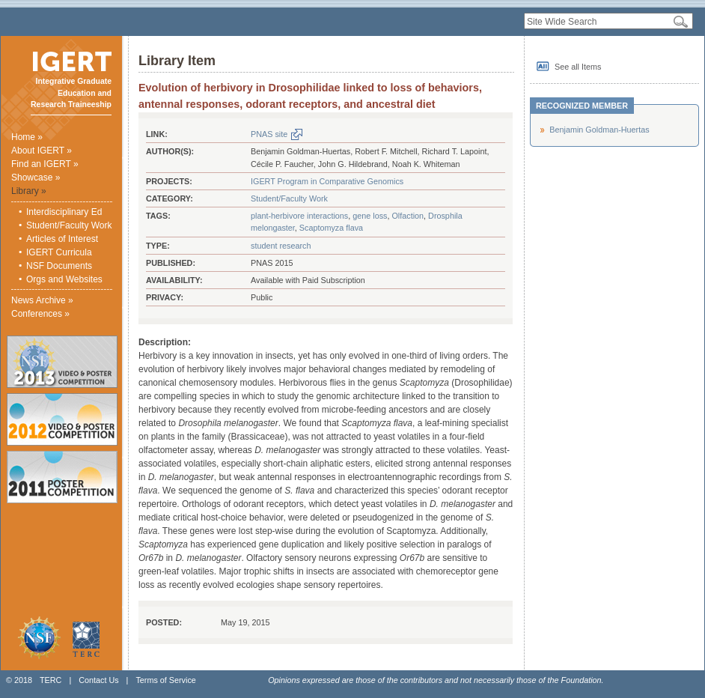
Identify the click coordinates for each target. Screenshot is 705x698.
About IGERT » (41, 150)
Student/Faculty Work (69, 225)
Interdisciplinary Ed (64, 212)
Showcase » (35, 177)
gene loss (369, 215)
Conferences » (40, 314)
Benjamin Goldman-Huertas (599, 129)
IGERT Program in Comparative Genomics (327, 181)
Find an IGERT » (45, 164)
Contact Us (98, 680)
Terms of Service (165, 680)
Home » (27, 137)
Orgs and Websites (64, 279)
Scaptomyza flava (331, 227)
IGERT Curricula (59, 252)
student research (281, 245)
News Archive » (42, 300)
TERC (50, 680)
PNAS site (269, 134)
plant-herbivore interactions (299, 215)
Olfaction (407, 215)
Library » (28, 191)
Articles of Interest (62, 239)
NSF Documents (59, 266)
